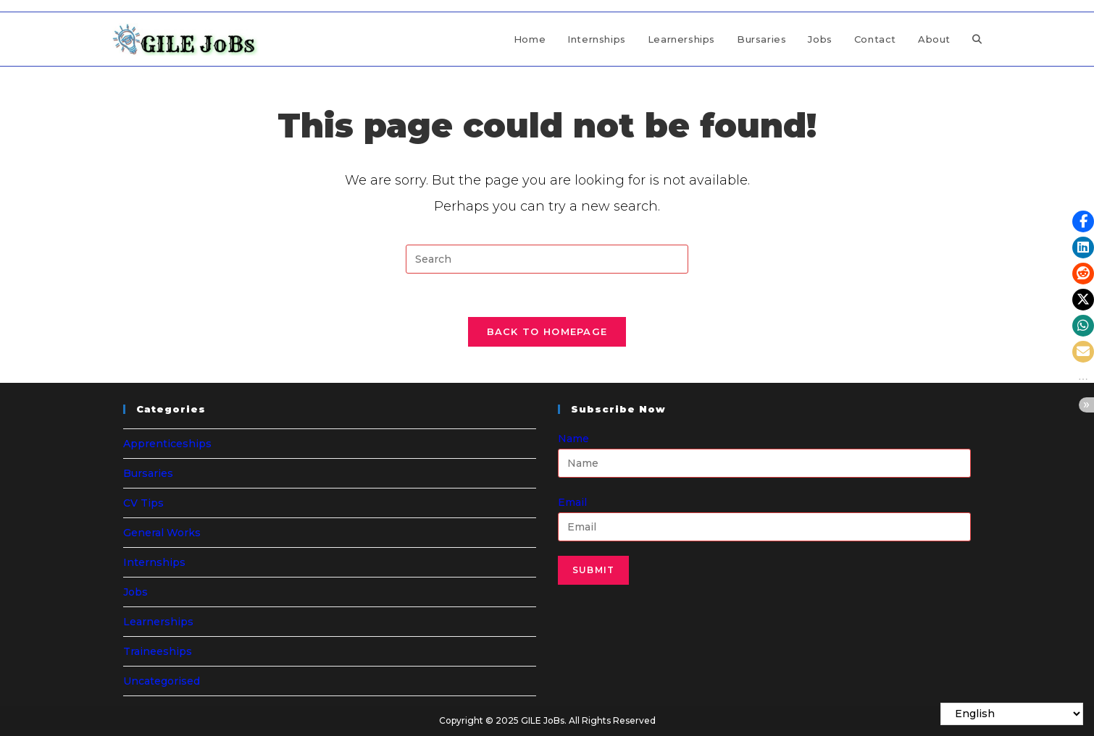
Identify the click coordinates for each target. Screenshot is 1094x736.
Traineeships (157, 651)
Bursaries (148, 473)
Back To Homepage (547, 331)
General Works (162, 532)
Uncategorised (161, 681)
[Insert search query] (547, 259)
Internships (154, 562)
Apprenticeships (167, 443)
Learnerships (158, 621)
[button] (1083, 221)
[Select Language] (1011, 714)
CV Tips (143, 502)
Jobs (135, 591)
